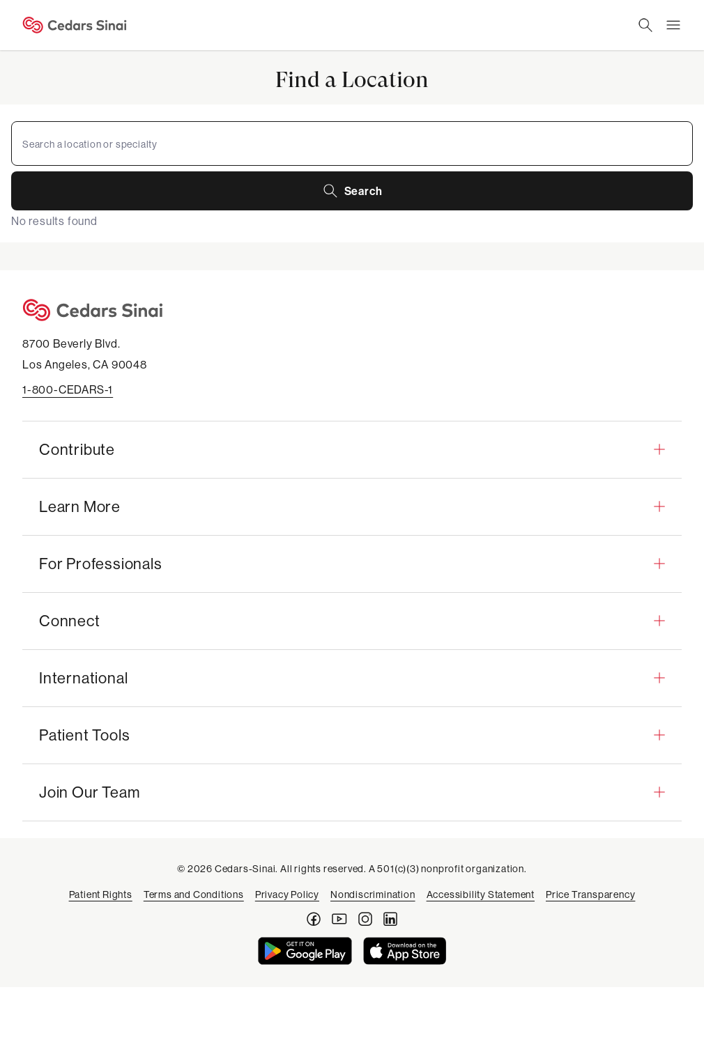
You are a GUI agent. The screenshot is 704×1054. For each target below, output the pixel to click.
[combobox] (352, 143)
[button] (352, 449)
